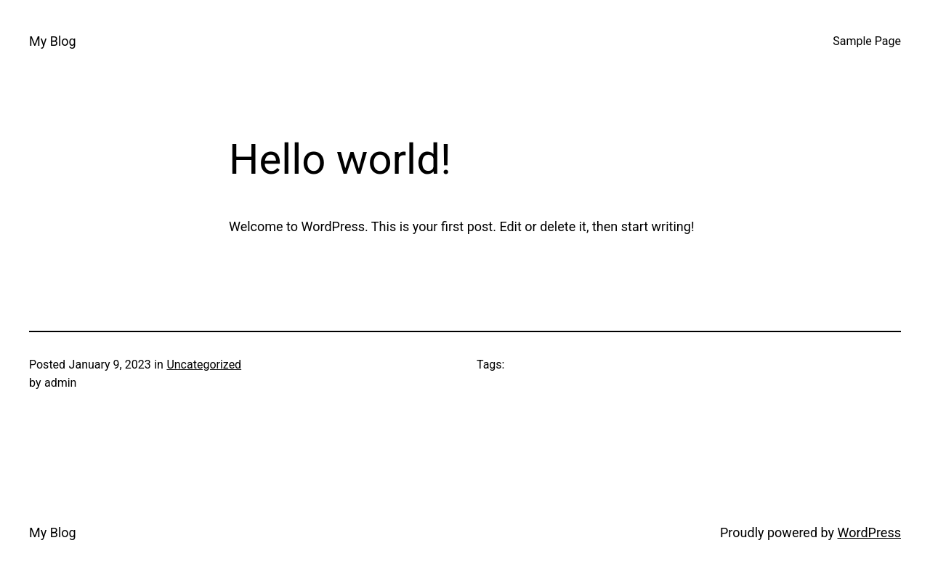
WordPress (869, 532)
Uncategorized (203, 364)
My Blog (52, 41)
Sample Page (867, 41)
